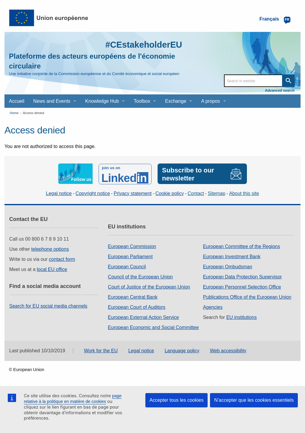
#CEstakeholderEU (142, 44)
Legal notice (58, 192)
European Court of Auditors (136, 306)
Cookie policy (169, 192)
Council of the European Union (140, 276)
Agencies (212, 306)
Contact (196, 192)
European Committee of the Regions (241, 245)
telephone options (50, 248)
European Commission (132, 245)
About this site (244, 192)
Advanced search (280, 90)
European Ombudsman (227, 266)
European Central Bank (132, 296)
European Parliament (130, 255)
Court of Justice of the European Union (149, 286)
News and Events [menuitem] (52, 101)
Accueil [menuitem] (16, 101)
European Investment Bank (231, 255)
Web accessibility (228, 350)
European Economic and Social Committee (153, 326)
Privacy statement (133, 192)
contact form (62, 258)
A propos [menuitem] (210, 101)
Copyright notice (92, 192)
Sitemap (216, 192)
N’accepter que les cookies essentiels (254, 400)
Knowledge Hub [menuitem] (102, 101)
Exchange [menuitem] (175, 101)
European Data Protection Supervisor (242, 276)
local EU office (52, 268)
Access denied (33, 113)
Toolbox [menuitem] (142, 101)
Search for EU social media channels (48, 305)
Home (14, 113)
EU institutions (241, 316)
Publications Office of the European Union (247, 296)
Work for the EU (101, 350)
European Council (127, 266)
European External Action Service (143, 316)
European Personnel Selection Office (242, 286)
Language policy (182, 350)
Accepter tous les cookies (176, 400)
